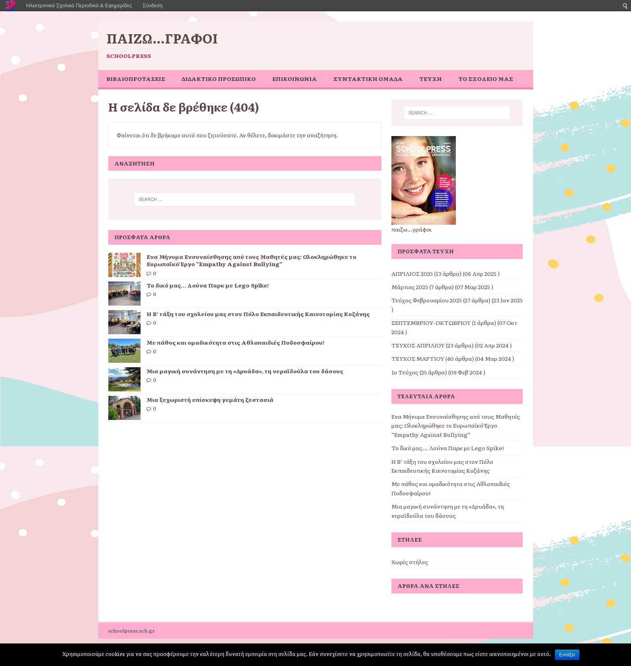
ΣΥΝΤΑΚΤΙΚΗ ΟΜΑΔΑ (368, 78)
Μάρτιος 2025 (409, 287)
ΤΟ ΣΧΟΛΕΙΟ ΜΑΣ (485, 78)
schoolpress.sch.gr (131, 630)
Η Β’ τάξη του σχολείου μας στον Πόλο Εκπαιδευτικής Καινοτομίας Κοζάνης (258, 314)
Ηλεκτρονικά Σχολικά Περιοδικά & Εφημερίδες (79, 5)
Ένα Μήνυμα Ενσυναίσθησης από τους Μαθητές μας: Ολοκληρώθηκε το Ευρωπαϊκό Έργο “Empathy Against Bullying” (251, 260)
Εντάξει (567, 655)
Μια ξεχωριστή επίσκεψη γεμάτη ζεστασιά (210, 399)
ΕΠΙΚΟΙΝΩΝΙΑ (294, 78)
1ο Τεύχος (404, 372)
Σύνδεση (153, 5)
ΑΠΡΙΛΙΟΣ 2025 (412, 273)
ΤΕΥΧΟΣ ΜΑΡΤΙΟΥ (417, 358)
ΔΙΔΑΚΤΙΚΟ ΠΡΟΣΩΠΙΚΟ (219, 78)
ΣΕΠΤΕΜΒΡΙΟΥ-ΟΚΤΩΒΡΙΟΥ (431, 323)
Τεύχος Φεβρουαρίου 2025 (426, 300)
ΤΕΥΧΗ (430, 78)
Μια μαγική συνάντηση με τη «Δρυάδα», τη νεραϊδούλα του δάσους (245, 371)
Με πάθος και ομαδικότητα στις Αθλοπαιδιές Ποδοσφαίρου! (235, 342)
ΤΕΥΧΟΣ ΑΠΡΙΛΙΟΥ (418, 345)
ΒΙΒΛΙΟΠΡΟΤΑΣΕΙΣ (135, 78)
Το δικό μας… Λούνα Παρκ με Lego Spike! (208, 285)
